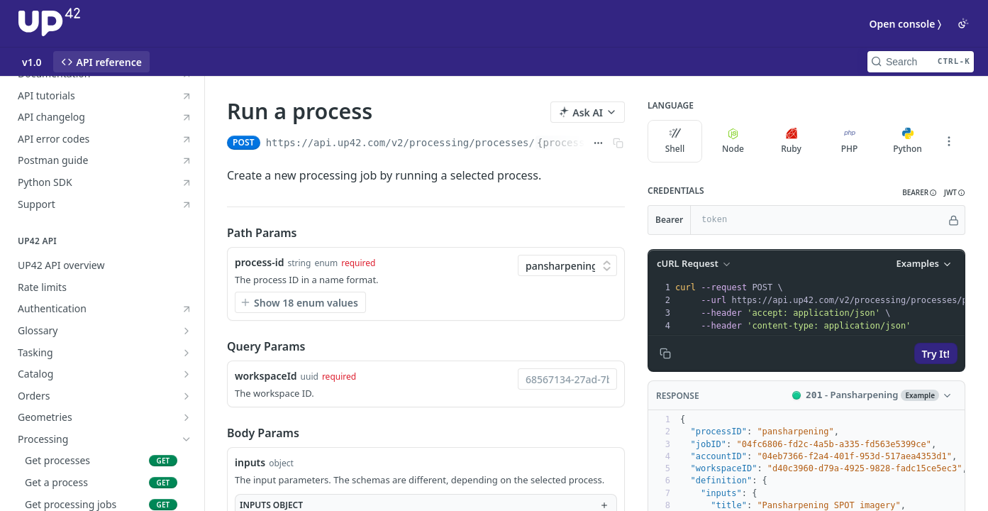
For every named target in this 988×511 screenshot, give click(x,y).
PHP (849, 141)
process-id (259, 262)
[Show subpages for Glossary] (186, 330)
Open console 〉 (905, 24)
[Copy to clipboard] (665, 353)
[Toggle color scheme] (963, 23)
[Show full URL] (598, 143)
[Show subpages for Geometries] (186, 417)
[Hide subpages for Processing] (186, 439)
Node (733, 141)
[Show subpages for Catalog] (186, 374)
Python (907, 141)
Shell (675, 141)
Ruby (791, 141)
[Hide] (953, 220)
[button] (919, 192)
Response (677, 396)
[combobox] (567, 379)
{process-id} (573, 142)
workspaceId (266, 376)
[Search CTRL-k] (920, 61)
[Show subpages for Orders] (186, 396)
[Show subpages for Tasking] (186, 352)
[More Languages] (949, 141)
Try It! (936, 354)
